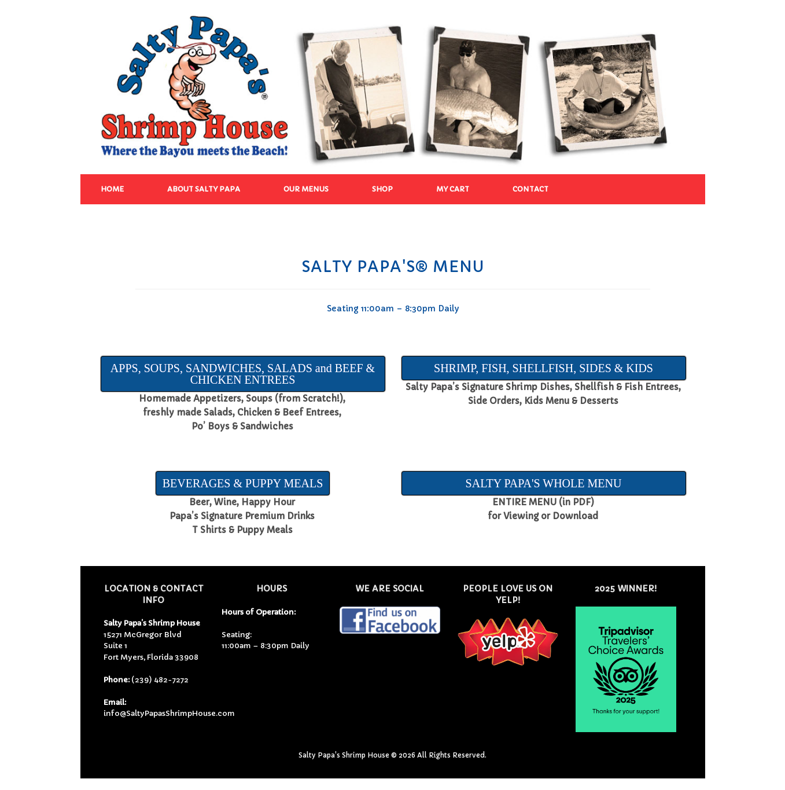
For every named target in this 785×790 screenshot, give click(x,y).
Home (112, 189)
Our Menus (306, 189)
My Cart (452, 189)
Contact (530, 189)
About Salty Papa (203, 189)
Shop (382, 189)
